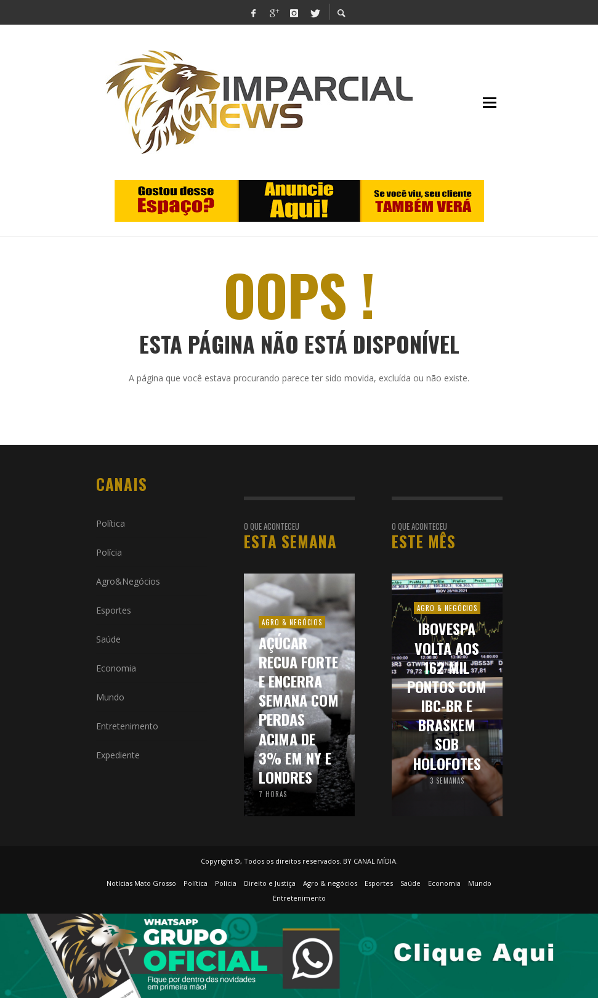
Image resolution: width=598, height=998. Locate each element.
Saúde (108, 639)
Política (110, 523)
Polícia (109, 552)
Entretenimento (127, 726)
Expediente (118, 755)
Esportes (113, 610)
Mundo (110, 697)
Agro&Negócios (128, 581)
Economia (116, 668)
